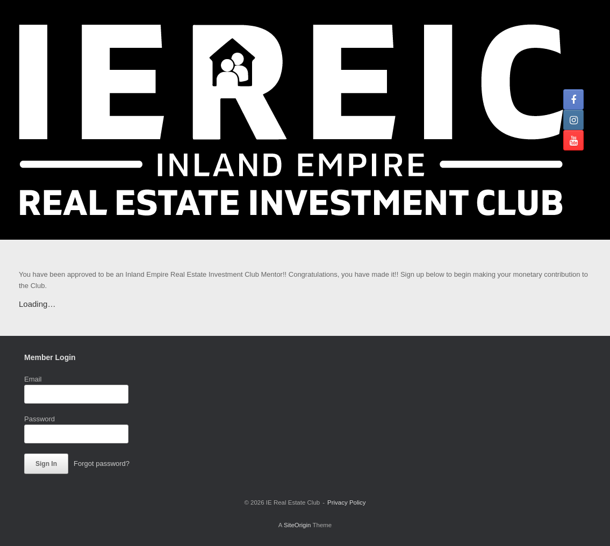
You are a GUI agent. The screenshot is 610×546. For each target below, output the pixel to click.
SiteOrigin (297, 525)
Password (39, 419)
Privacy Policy (346, 502)
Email (33, 379)
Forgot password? (102, 463)
